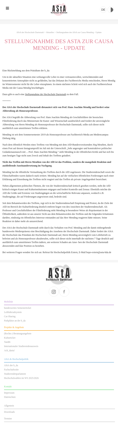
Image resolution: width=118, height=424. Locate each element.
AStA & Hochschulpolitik (16, 359)
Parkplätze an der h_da (14, 320)
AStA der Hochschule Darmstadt (59, 9)
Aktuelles (50, 32)
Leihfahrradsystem (13, 312)
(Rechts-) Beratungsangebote (17, 333)
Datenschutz (10, 397)
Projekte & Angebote (14, 327)
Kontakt (8, 386)
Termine (8, 418)
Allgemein (9, 405)
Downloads (9, 412)
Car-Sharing (10, 316)
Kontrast (110, 9)
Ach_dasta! (9, 350)
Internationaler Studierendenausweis (21, 346)
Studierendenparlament (15, 374)
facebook (64, 292)
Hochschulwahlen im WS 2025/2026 (21, 378)
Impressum (9, 393)
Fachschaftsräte (11, 369)
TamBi (7, 342)
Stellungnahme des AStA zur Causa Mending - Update (79, 32)
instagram (54, 292)
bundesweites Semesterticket (17, 308)
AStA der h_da (11, 365)
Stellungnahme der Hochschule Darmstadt (45, 94)
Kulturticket (9, 338)
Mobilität (8, 301)
